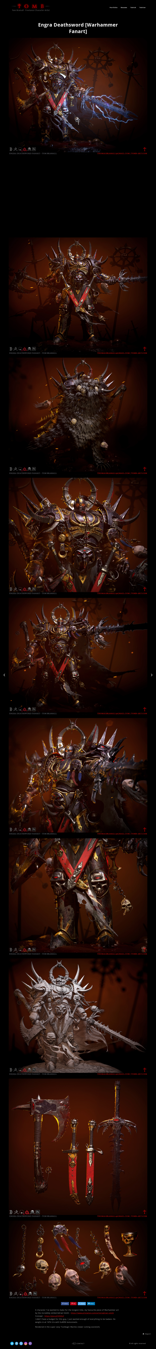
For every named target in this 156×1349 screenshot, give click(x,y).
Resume (124, 7)
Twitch (133, 7)
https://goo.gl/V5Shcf (54, 1316)
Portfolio (114, 7)
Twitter (142, 7)
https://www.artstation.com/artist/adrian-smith (92, 1313)
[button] (147, 1334)
